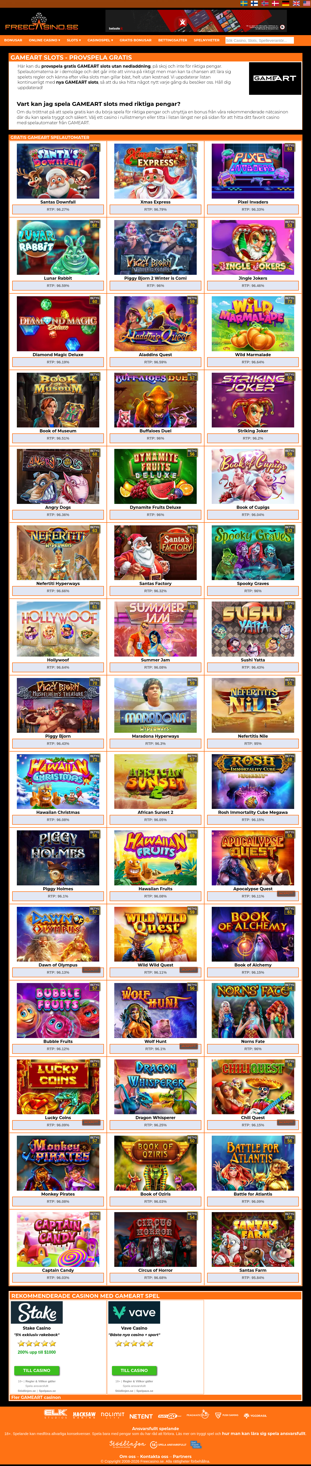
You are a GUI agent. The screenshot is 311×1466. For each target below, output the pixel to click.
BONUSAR (13, 40)
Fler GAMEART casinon (36, 1397)
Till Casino (37, 1370)
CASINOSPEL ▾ (100, 40)
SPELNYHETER (207, 40)
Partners (182, 1456)
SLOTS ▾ (74, 40)
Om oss (127, 1456)
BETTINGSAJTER (172, 40)
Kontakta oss (154, 1456)
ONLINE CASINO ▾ (44, 40)
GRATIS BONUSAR (136, 40)
